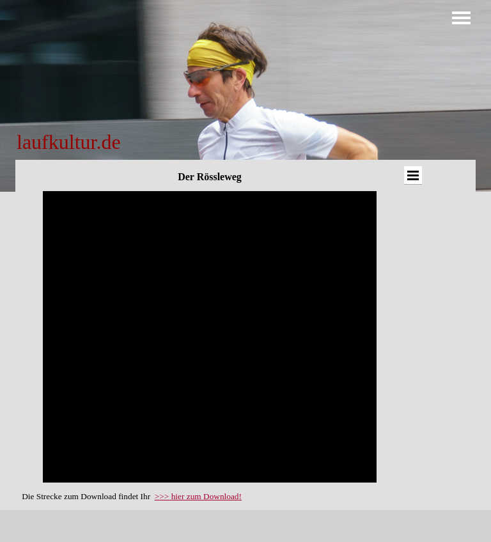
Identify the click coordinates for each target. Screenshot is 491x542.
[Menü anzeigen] (461, 17)
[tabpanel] (113, 142)
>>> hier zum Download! (198, 496)
